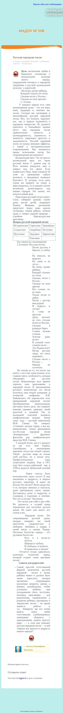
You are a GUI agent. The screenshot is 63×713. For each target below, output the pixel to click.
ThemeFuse (39, 711)
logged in (22, 678)
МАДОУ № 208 (31, 31)
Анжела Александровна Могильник (26, 61)
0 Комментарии (27, 64)
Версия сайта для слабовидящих (47, 4)
